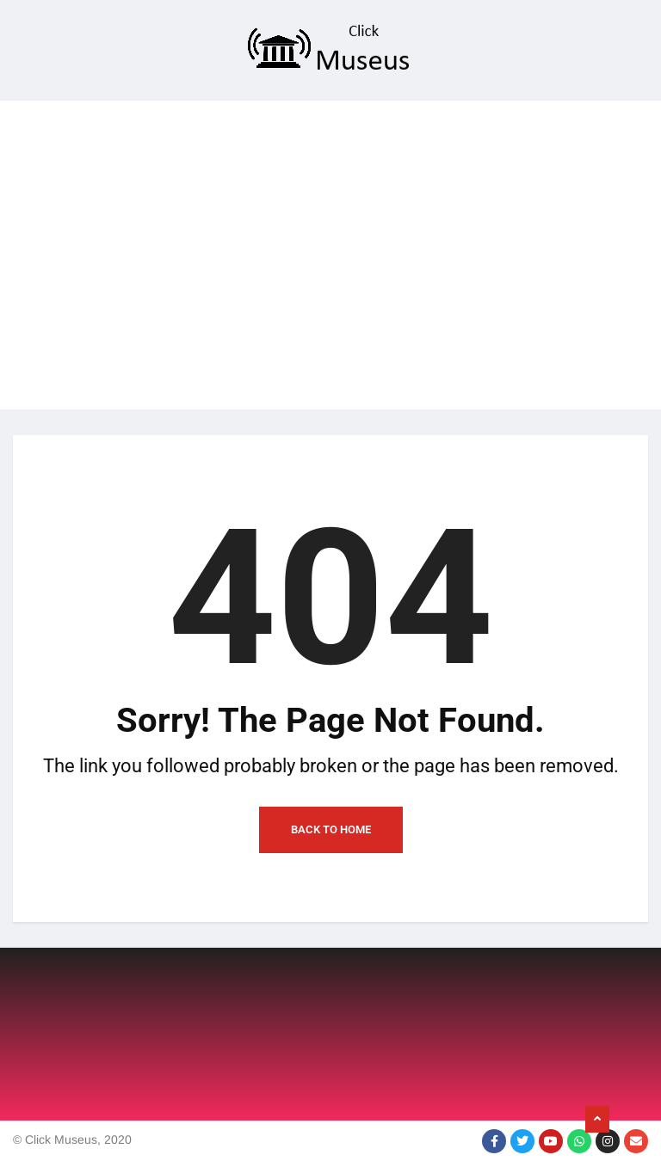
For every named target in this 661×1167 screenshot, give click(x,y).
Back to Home (331, 829)
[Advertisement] (330, 221)
